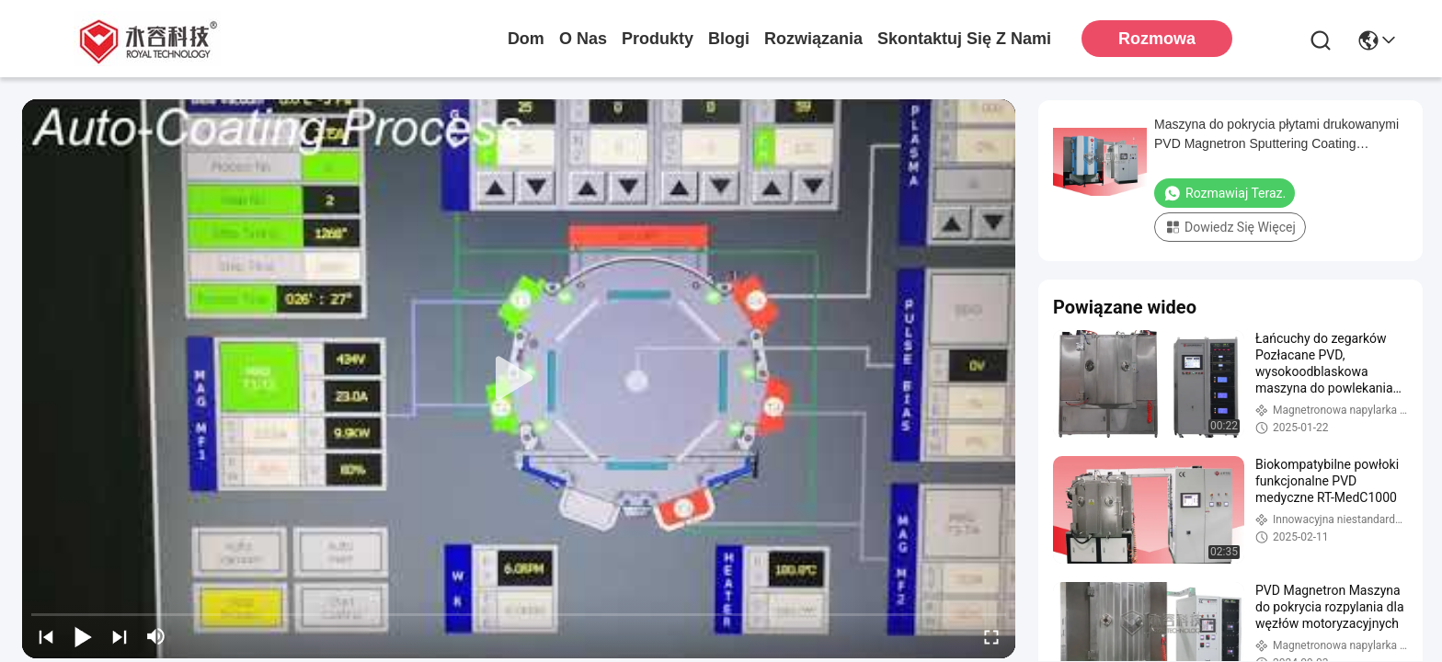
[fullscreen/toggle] (991, 636)
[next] (119, 636)
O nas (583, 38)
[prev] (46, 636)
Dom (526, 38)
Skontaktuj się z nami (964, 38)
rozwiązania (813, 38)
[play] (519, 379)
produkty (657, 38)
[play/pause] (82, 636)
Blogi (729, 38)
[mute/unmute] (156, 636)
